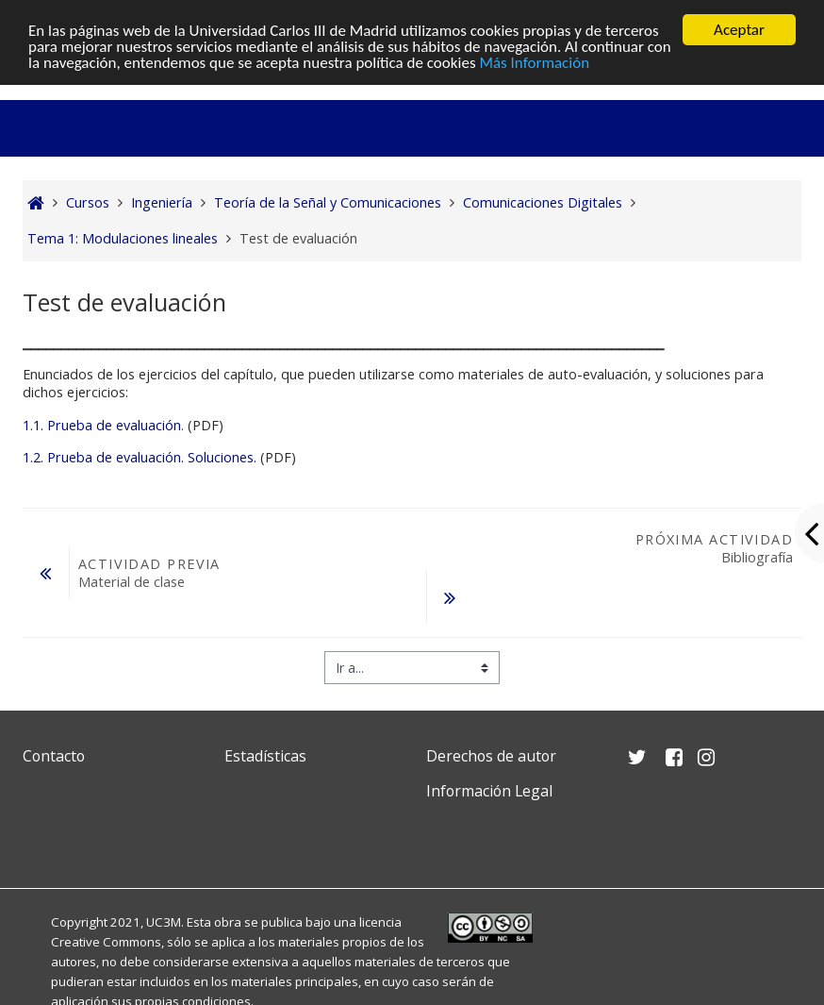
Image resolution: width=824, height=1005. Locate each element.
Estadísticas (265, 755)
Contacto (54, 755)
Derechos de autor (491, 755)
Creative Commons (106, 941)
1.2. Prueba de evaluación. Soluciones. (139, 457)
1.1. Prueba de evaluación (102, 425)
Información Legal (489, 790)
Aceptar (739, 30)
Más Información (534, 63)
